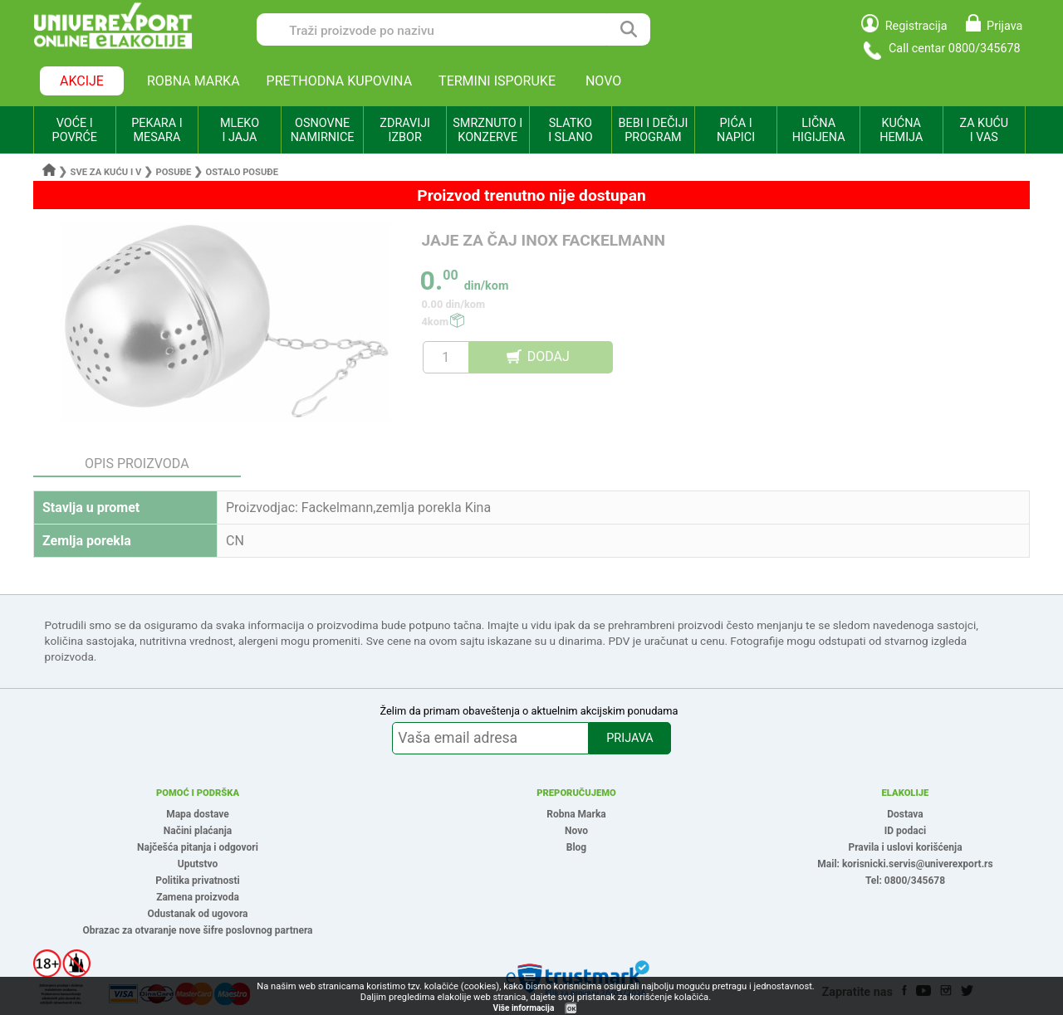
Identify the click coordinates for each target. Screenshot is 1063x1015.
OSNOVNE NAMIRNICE (323, 130)
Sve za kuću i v (106, 172)
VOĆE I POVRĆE (74, 130)
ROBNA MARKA (193, 81)
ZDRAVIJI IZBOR (405, 130)
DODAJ (548, 356)
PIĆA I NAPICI (736, 130)
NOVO (603, 81)
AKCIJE (82, 81)
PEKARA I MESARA (156, 130)
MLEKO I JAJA (239, 130)
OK (571, 1009)
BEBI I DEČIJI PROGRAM (653, 130)
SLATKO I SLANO (570, 130)
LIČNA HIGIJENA (818, 130)
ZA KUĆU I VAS (983, 130)
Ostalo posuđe (241, 172)
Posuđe (173, 172)
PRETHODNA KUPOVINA (340, 81)
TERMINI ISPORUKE (497, 81)
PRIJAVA (629, 738)
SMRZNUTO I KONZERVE (487, 130)
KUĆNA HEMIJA (901, 130)
